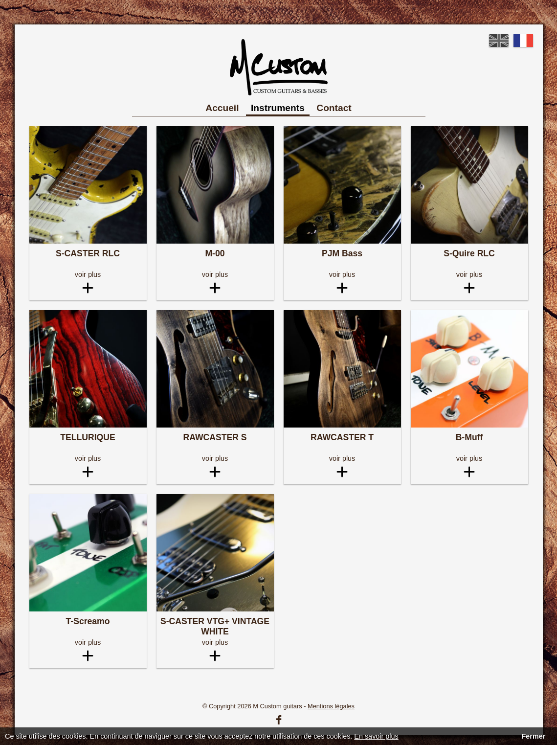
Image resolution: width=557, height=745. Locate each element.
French (523, 40)
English (499, 40)
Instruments (278, 108)
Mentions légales (331, 706)
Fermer (533, 736)
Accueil (222, 108)
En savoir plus (376, 736)
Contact (333, 108)
